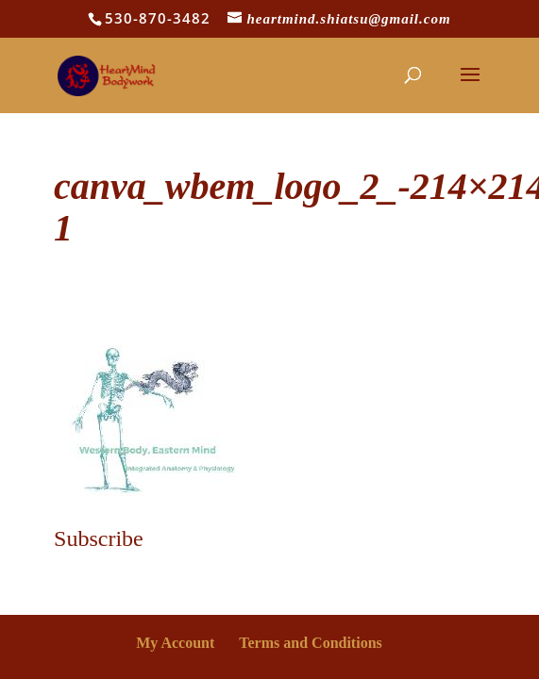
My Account (175, 643)
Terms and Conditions (310, 643)
